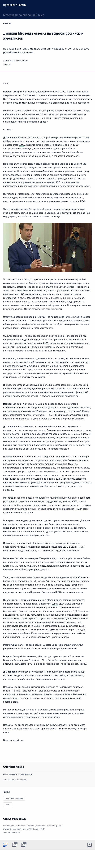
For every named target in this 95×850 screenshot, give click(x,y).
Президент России (14, 5)
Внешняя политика (14, 798)
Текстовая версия (11, 832)
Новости (31, 825)
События (7, 23)
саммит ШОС (58, 91)
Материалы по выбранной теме (23, 15)
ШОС (21, 144)
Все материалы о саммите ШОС (18, 774)
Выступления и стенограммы (49, 825)
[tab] (5, 845)
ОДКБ (55, 603)
